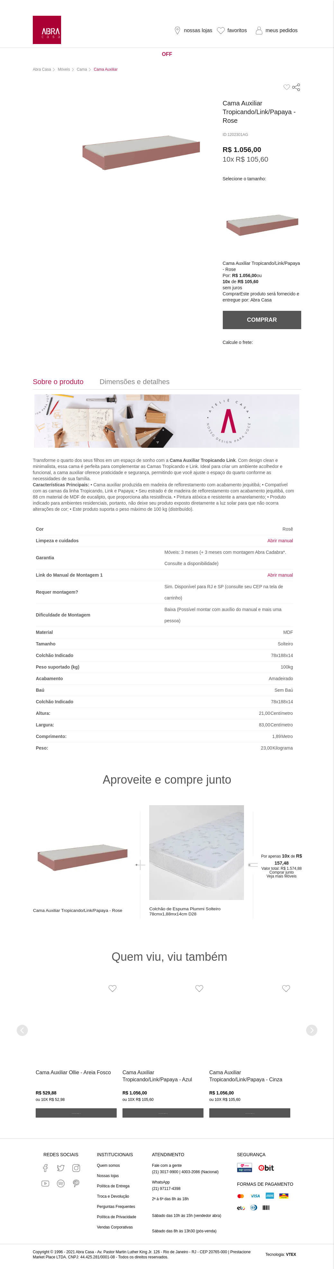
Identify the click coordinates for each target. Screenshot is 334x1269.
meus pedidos (282, 30)
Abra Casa (261, 299)
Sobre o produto (58, 381)
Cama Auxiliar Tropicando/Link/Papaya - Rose (68, 913)
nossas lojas (198, 30)
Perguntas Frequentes (116, 1211)
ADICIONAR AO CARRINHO (76, 1118)
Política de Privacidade (116, 1221)
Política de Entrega (113, 1190)
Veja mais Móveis (280, 878)
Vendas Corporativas (115, 1231)
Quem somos (108, 1169)
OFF (167, 54)
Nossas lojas (108, 1180)
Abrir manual (280, 540)
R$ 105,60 (252, 159)
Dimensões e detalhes (135, 381)
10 (228, 159)
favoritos (237, 30)
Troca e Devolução (113, 1200)
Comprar (231, 293)
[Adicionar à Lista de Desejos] (111, 994)
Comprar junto (280, 874)
